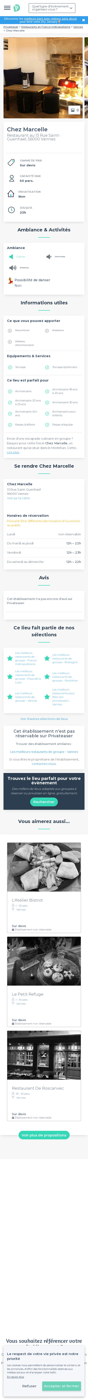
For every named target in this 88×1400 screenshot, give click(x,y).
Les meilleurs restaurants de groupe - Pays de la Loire (28, 676)
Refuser (29, 1386)
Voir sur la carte (18, 498)
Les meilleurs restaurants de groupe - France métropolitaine (26, 658)
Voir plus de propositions (44, 1135)
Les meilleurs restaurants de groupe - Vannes (26, 696)
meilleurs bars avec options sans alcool (50, 18)
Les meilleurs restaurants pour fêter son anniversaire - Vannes (63, 697)
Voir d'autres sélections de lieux (44, 719)
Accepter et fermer (61, 1386)
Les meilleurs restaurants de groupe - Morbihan (65, 676)
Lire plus (13, 452)
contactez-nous (44, 764)
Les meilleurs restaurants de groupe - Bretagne (64, 658)
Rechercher (44, 802)
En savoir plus (15, 1376)
